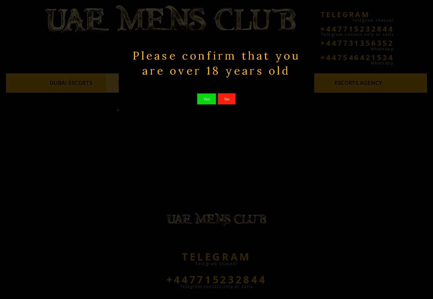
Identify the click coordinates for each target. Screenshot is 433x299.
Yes (207, 99)
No (226, 99)
